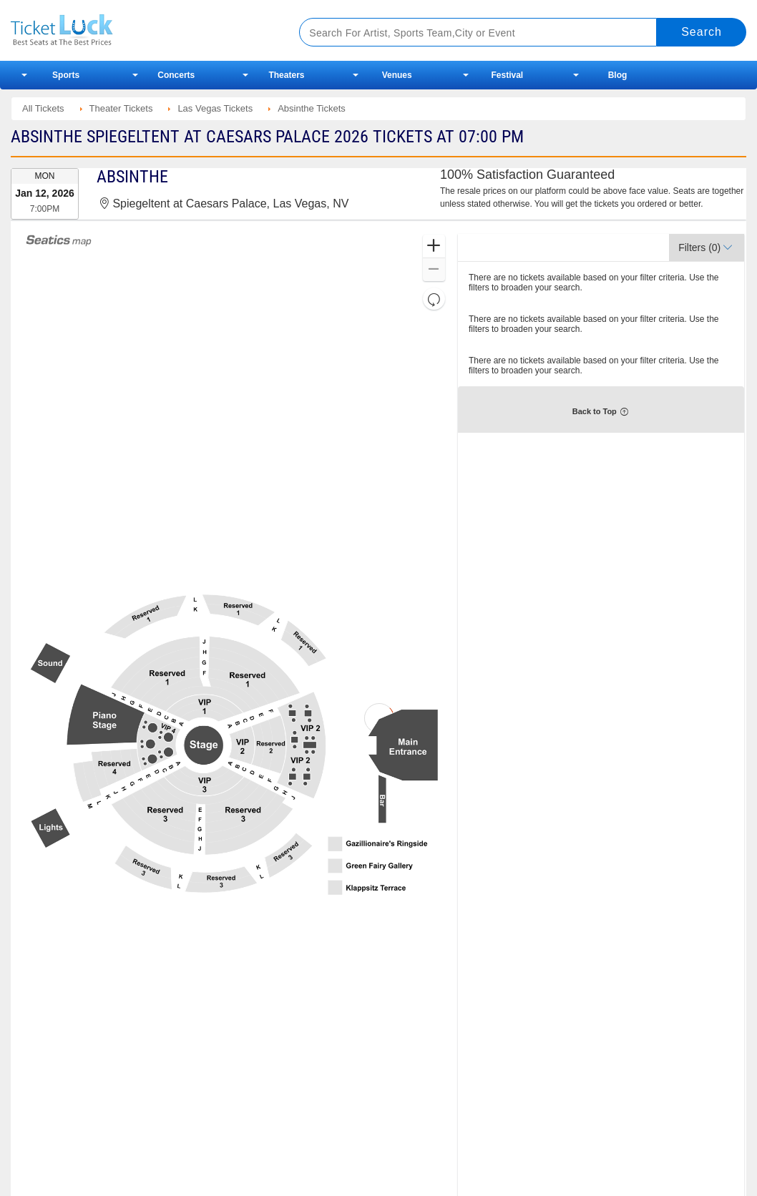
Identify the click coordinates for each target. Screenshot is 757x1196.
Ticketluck (139, 30)
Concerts (176, 75)
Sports (65, 75)
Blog (617, 75)
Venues (397, 75)
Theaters (286, 75)
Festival (507, 75)
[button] (434, 246)
